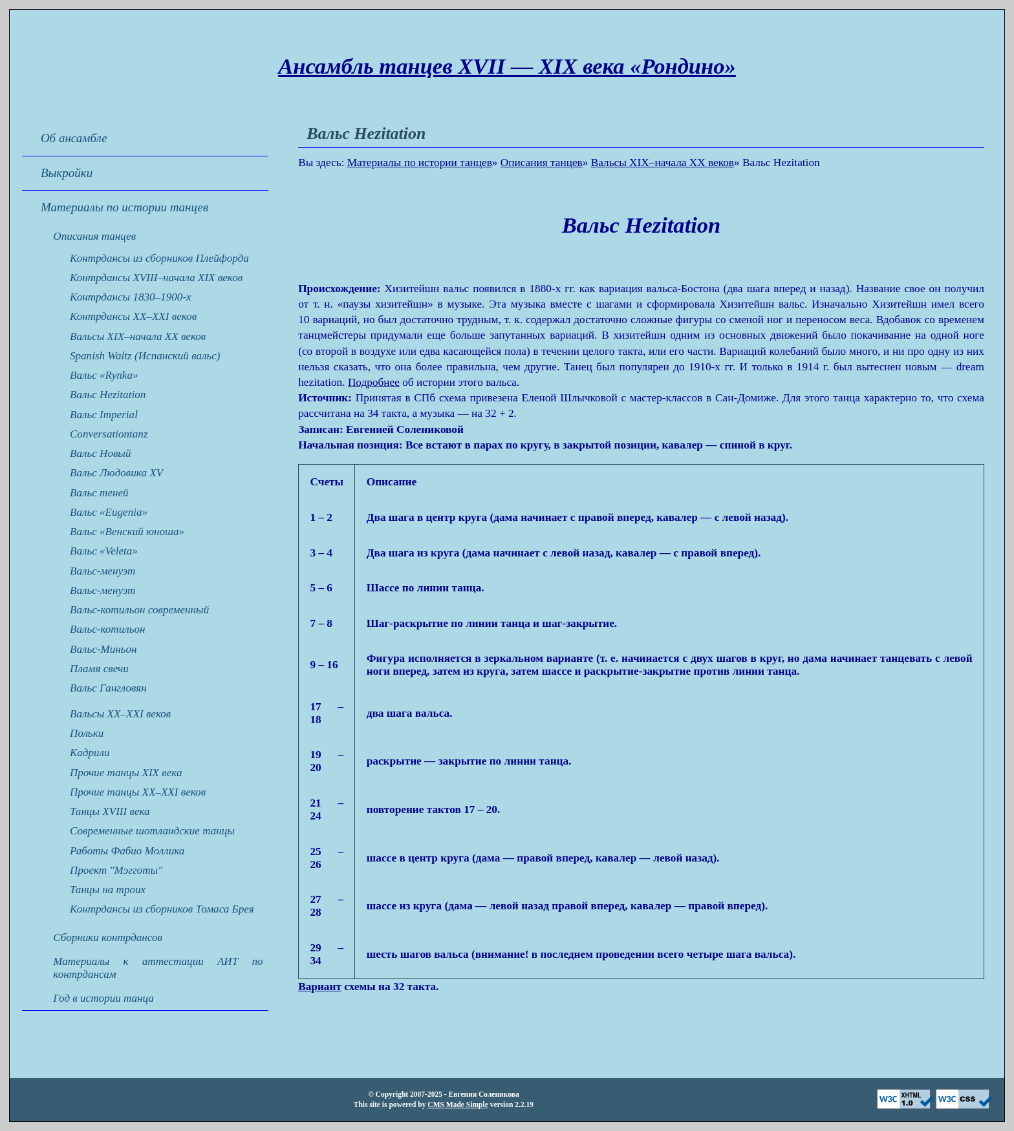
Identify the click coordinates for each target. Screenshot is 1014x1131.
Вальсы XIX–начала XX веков (662, 162)
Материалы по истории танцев (419, 162)
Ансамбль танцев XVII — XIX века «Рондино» (507, 66)
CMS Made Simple (457, 1104)
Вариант (319, 986)
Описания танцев (542, 162)
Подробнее (374, 382)
